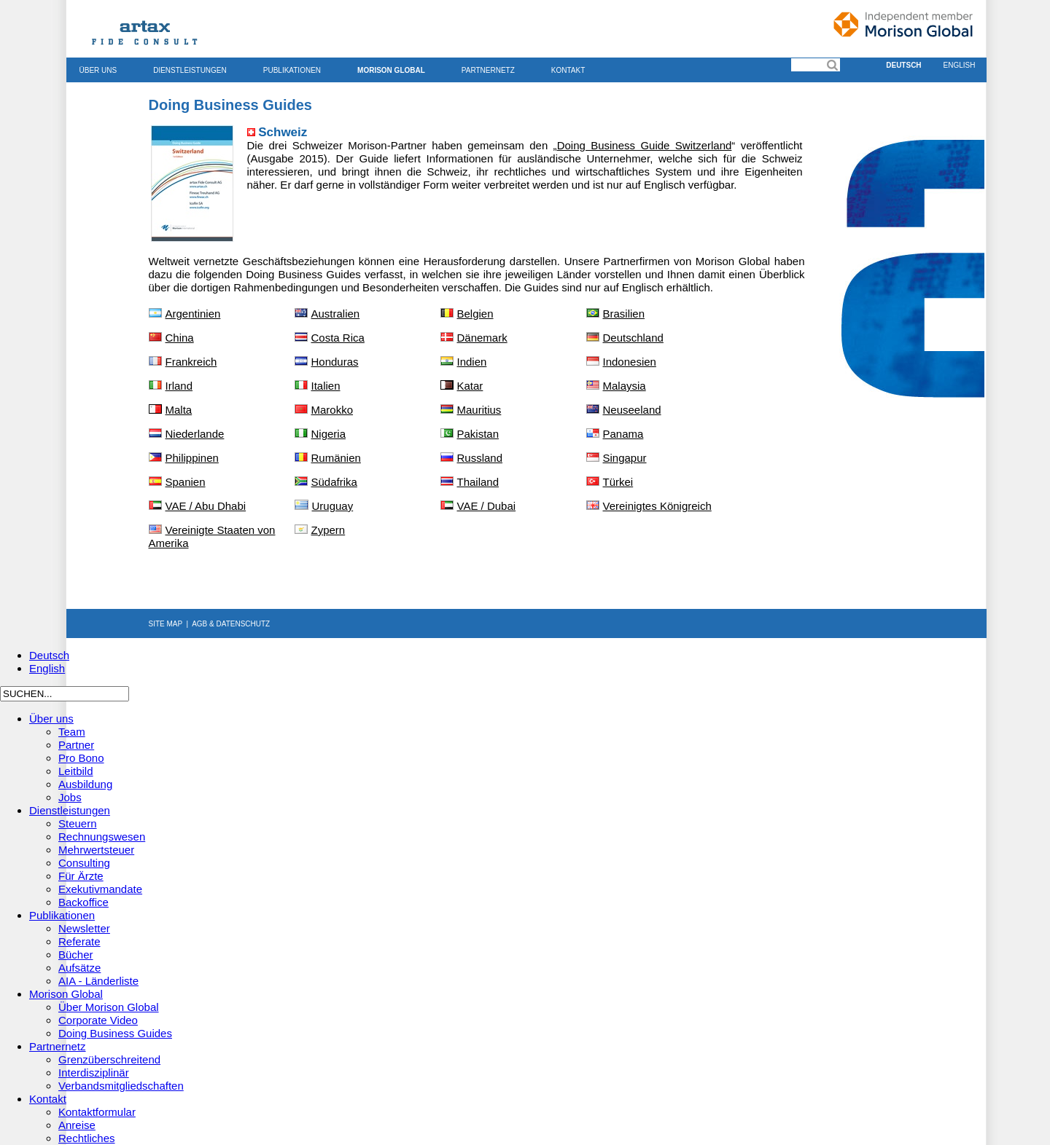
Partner (76, 745)
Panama (623, 434)
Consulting (84, 863)
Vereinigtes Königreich (657, 506)
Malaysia (624, 385)
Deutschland (625, 337)
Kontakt (568, 70)
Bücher (75, 954)
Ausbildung (85, 784)
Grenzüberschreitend (109, 1059)
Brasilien (624, 313)
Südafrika (334, 482)
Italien (326, 385)
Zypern (328, 530)
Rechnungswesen (101, 836)
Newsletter (84, 928)
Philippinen (192, 458)
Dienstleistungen (190, 70)
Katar (470, 385)
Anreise (77, 1125)
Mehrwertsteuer (96, 849)
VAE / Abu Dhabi (206, 506)
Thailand (478, 482)
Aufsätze (79, 967)
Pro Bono (81, 758)
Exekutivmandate (100, 889)
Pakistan (478, 434)
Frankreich (191, 361)
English (960, 65)
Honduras (335, 361)
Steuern (77, 823)
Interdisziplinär (93, 1072)
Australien (335, 313)
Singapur (625, 458)
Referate (79, 941)
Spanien (186, 482)
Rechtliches (86, 1138)
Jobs (70, 797)
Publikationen (292, 70)
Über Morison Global (108, 1007)
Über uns (98, 70)
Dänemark (482, 337)
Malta (179, 410)
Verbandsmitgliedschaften (121, 1085)
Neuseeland (632, 410)
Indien (472, 361)
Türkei (618, 482)
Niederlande (195, 434)
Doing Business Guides (115, 1033)
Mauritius (479, 410)
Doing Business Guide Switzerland (644, 145)
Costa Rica (338, 337)
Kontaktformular (97, 1112)
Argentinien (193, 313)
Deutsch (903, 65)
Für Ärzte (81, 876)
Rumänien (336, 458)
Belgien (475, 313)
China (180, 337)
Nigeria (328, 434)
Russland (480, 458)
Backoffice (83, 902)
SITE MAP (166, 624)
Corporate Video (98, 1020)
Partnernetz (488, 70)
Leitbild (75, 771)
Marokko (332, 410)
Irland (179, 385)
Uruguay (333, 506)
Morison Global (391, 70)
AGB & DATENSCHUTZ (231, 624)
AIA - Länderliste (98, 981)
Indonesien (629, 361)
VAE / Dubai (486, 506)
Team (71, 731)
